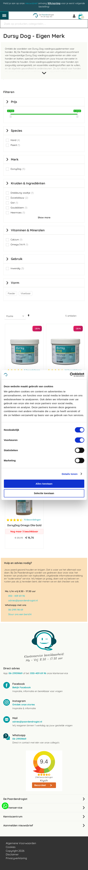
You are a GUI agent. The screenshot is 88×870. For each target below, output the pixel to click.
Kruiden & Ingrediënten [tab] (28, 183)
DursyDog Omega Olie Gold (24, 525)
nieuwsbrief (31, 3)
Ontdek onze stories (23, 704)
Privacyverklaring (16, 858)
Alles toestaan (44, 483)
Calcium (16, 239)
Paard (15, 145)
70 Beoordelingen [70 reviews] (32, 519)
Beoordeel (40, 785)
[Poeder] (12, 294)
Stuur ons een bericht (20, 614)
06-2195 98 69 (15, 609)
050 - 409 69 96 (16, 595)
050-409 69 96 (38, 673)
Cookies (11, 847)
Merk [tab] (14, 159)
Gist (14, 202)
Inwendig (17, 268)
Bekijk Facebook (21, 687)
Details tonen (69, 473)
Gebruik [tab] (16, 259)
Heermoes (18, 212)
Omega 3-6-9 (19, 244)
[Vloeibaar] (26, 294)
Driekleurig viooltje (22, 192)
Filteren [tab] (8, 92)
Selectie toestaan (44, 493)
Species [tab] (16, 131)
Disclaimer (12, 854)
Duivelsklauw (19, 197)
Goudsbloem (19, 207)
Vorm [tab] (15, 283)
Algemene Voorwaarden (21, 843)
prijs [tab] (14, 102)
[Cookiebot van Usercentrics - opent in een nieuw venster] (69, 375)
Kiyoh (44, 780)
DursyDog (18, 169)
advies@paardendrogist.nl (23, 600)
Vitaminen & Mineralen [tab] (28, 230)
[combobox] (44, 23)
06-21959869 (15, 673)
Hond (15, 140)
